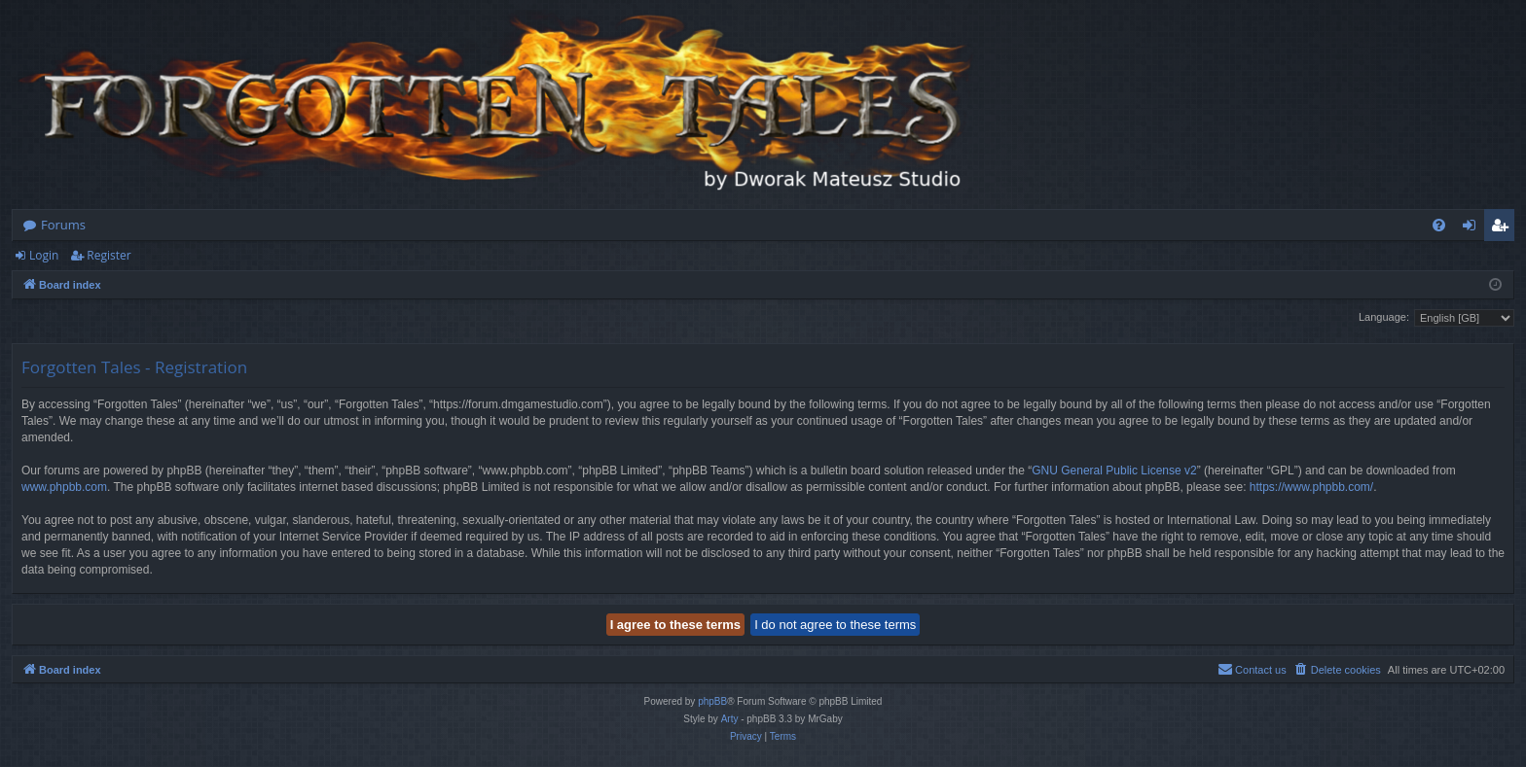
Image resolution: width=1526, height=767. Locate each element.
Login (43, 255)
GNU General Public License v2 (1114, 470)
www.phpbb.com (64, 487)
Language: (1384, 317)
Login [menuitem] (1473, 228)
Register (108, 255)
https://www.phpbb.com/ (1311, 487)
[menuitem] (1439, 225)
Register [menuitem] (1503, 228)
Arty (730, 719)
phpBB (712, 701)
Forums (63, 224)
